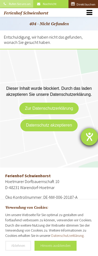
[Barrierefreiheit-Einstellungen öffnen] (89, 136)
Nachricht (46, 4)
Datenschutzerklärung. (67, 235)
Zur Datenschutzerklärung (49, 108)
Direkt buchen (83, 4)
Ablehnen (18, 245)
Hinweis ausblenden (56, 245)
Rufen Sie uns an (17, 4)
